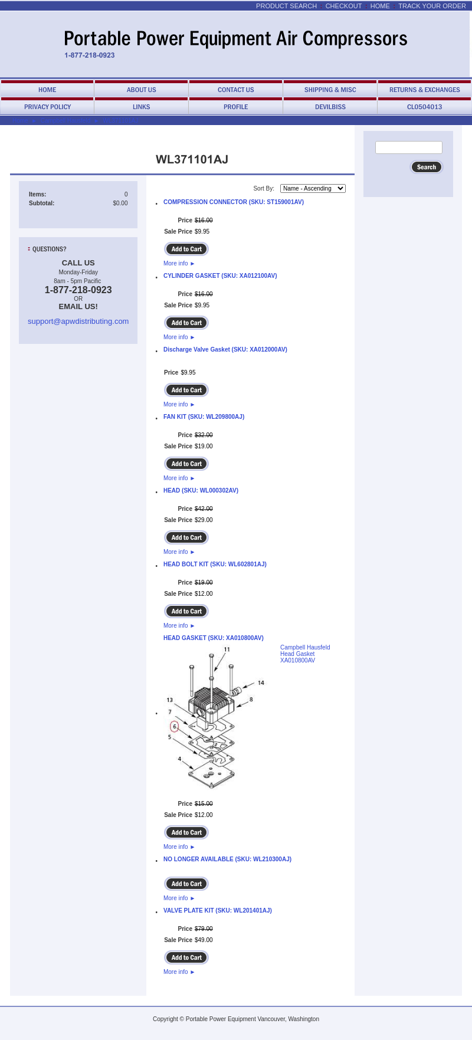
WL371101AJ (120, 120)
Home (380, 5)
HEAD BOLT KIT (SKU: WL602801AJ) (215, 564)
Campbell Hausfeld (66, 120)
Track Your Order (432, 5)
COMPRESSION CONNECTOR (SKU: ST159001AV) (233, 202)
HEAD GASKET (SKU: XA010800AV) (213, 638)
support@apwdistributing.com (78, 321)
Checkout (344, 5)
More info (179, 263)
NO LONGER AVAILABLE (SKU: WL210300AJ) (227, 859)
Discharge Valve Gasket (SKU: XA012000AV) (225, 349)
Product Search (286, 5)
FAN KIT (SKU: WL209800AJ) (203, 417)
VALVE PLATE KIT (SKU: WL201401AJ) (217, 910)
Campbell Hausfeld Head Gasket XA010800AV (305, 654)
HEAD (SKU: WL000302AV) (200, 490)
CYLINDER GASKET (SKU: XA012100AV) (220, 276)
